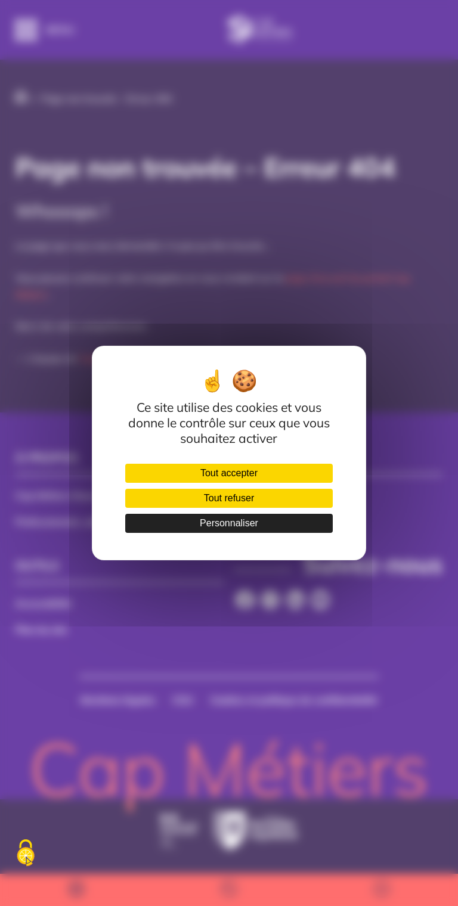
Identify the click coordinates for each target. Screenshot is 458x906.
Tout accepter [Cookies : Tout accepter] (229, 473)
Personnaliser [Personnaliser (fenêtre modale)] (229, 523)
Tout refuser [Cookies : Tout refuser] (229, 498)
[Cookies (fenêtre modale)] (26, 853)
